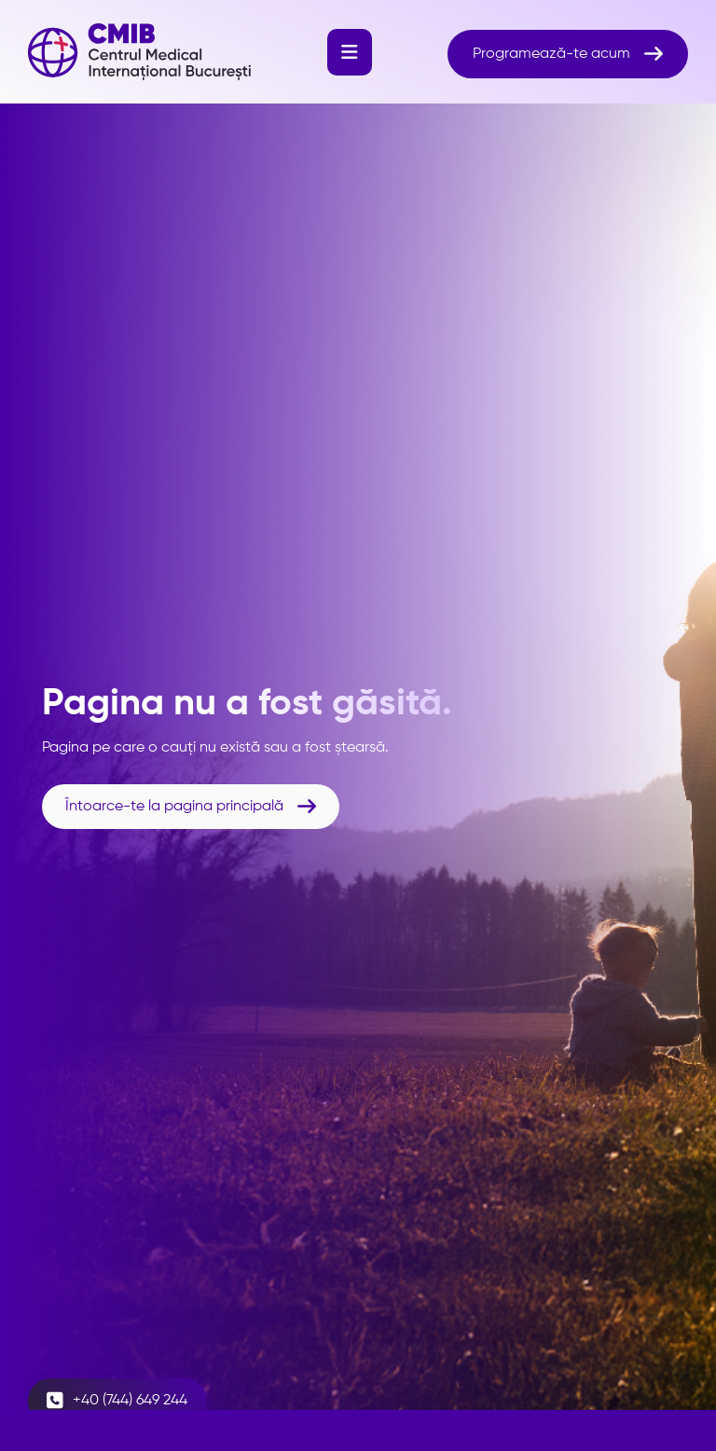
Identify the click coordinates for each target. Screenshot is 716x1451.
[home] (139, 51)
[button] (349, 52)
